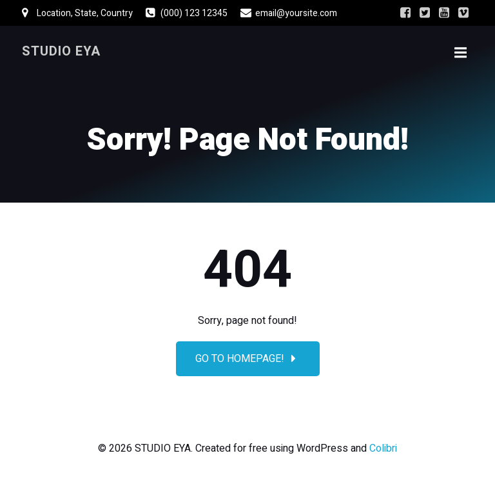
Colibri (383, 448)
